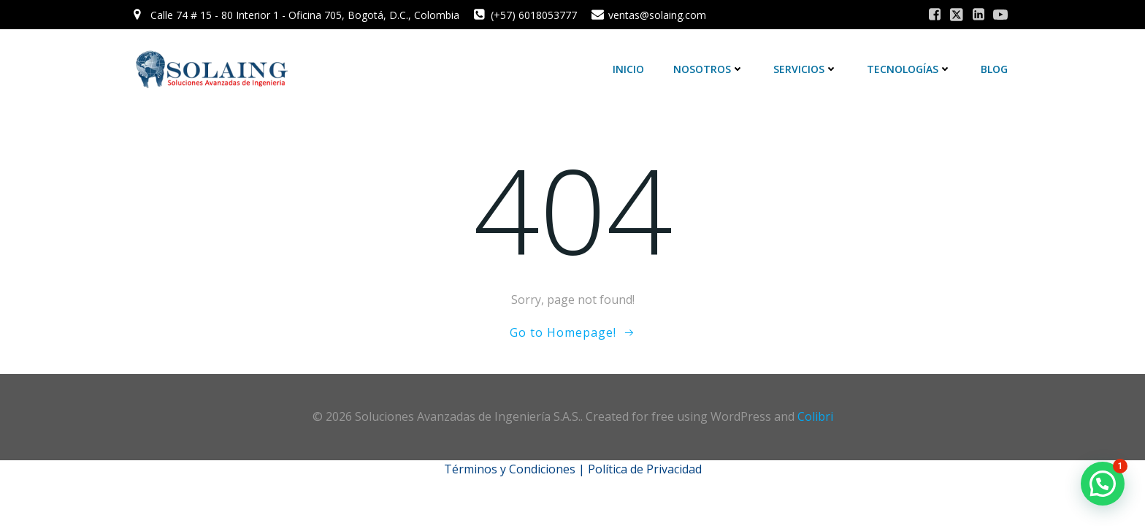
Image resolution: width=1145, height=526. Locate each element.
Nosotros (708, 69)
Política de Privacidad (645, 469)
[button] (1103, 484)
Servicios (805, 69)
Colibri (815, 416)
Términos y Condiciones (509, 469)
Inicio (628, 69)
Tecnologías (909, 69)
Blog (994, 69)
